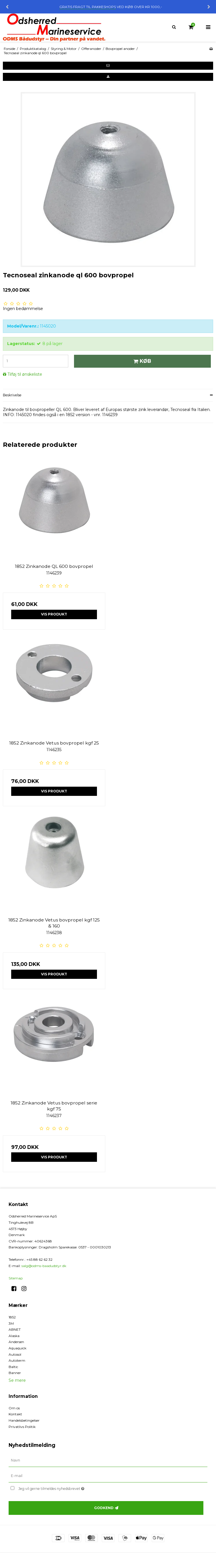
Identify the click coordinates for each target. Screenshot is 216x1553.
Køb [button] (141, 361)
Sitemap (16, 1278)
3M (11, 1323)
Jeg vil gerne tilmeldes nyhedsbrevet (65, 1487)
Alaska (14, 1336)
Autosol (15, 1354)
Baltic (13, 1367)
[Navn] (108, 1460)
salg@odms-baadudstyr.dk (44, 1266)
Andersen (16, 1342)
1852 (12, 1317)
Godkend (104, 1508)
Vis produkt (54, 614)
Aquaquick (17, 1348)
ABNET (15, 1329)
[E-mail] (108, 1475)
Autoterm (17, 1360)
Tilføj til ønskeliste (24, 374)
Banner (15, 1373)
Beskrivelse (12, 395)
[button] (108, 66)
